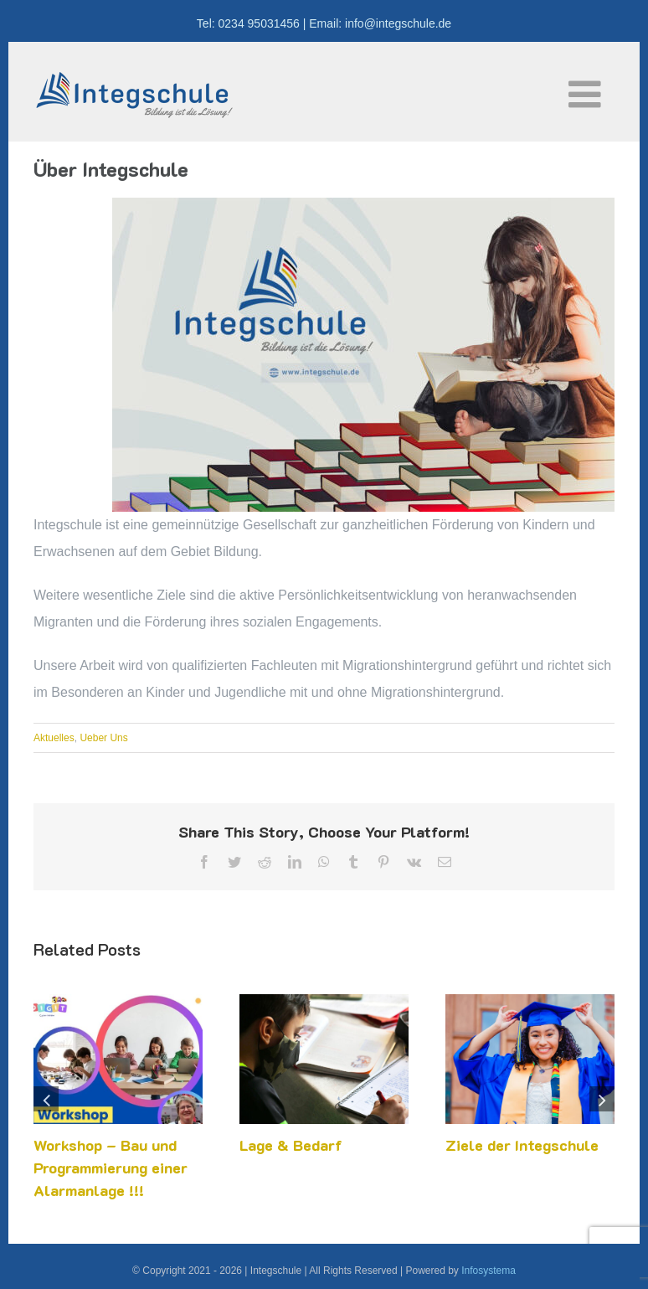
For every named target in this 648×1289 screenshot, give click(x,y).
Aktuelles (54, 738)
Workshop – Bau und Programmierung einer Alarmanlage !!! (110, 1167)
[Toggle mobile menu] (587, 94)
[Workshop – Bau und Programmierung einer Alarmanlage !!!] (118, 1001)
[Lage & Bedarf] (324, 1001)
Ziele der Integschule (522, 1145)
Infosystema (488, 1270)
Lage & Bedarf (290, 1145)
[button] (46, 1098)
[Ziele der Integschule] (530, 1001)
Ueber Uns (103, 738)
